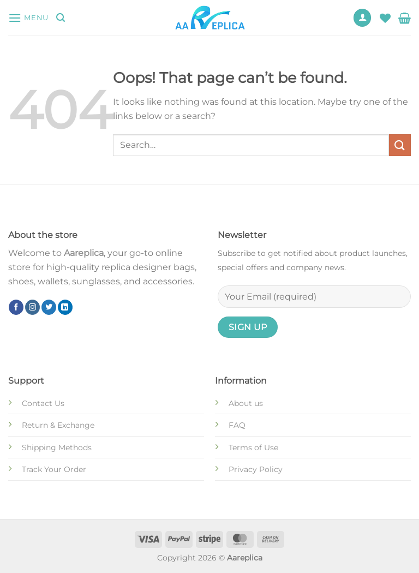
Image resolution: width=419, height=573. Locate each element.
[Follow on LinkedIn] (65, 307)
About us (246, 403)
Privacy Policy (256, 469)
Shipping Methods (57, 447)
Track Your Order (54, 469)
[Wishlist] (385, 18)
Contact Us (43, 403)
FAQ (237, 425)
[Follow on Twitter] (48, 307)
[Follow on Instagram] (32, 307)
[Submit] (400, 145)
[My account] (362, 18)
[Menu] (28, 17)
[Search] (60, 17)
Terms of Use (253, 447)
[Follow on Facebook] (16, 307)
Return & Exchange (58, 425)
